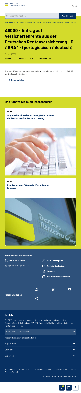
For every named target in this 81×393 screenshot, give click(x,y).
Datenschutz (24, 369)
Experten (9, 356)
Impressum (10, 369)
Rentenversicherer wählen (17, 331)
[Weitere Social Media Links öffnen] (36, 298)
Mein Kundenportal (55, 260)
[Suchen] (67, 16)
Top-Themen (11, 343)
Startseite (9, 22)
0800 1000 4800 (17, 260)
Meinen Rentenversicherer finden (19, 338)
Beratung (51, 271)
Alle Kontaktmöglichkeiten (58, 276)
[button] (69, 388)
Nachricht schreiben (56, 266)
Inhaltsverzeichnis (43, 369)
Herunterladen (17, 80)
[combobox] (32, 16)
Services (9, 349)
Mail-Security (61, 369)
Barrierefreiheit (11, 372)
